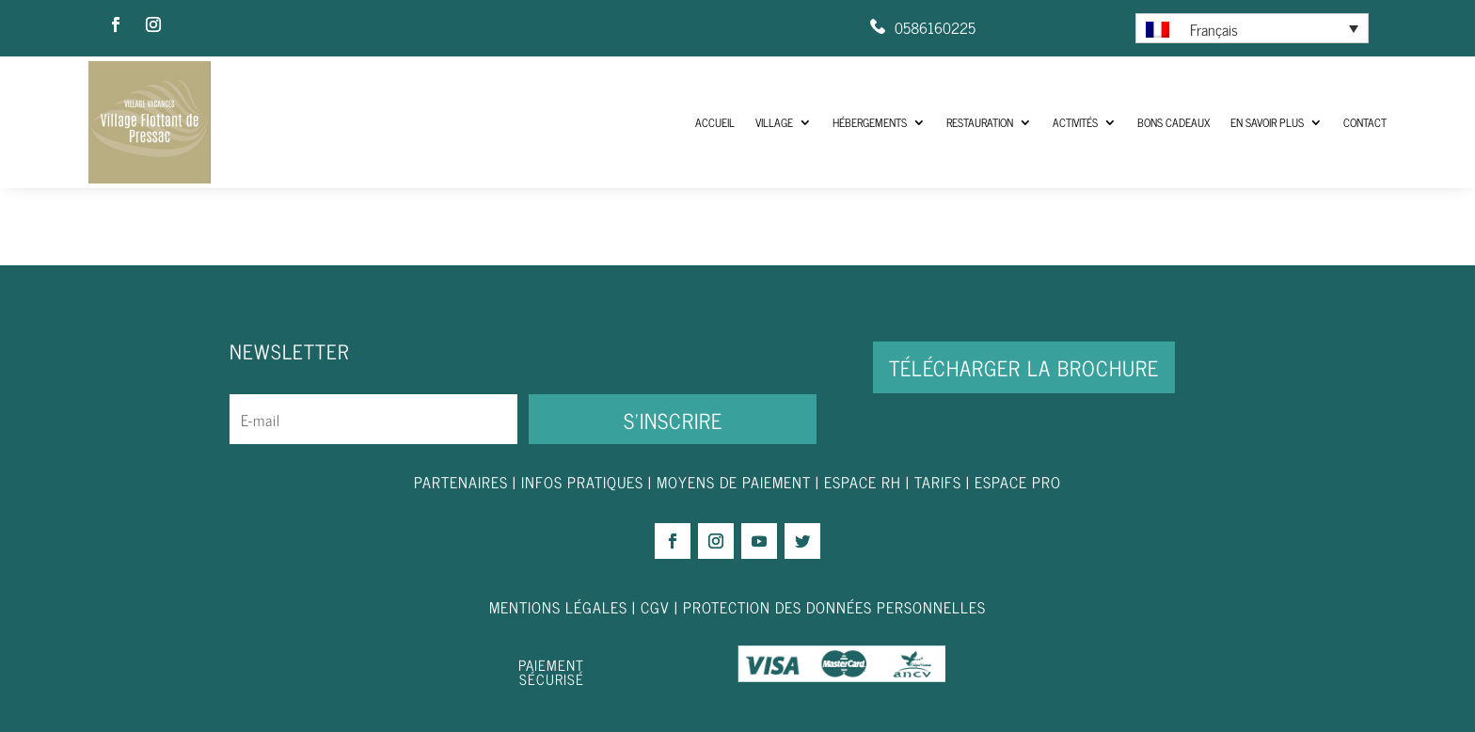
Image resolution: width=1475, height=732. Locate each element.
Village (774, 122)
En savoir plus (1267, 122)
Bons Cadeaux (1173, 122)
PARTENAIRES (461, 481)
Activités (1075, 122)
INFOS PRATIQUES (582, 481)
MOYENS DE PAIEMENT (734, 481)
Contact (1365, 122)
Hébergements (870, 122)
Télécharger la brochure (1024, 367)
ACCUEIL (715, 122)
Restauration (979, 122)
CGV (655, 607)
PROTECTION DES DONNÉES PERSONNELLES (834, 607)
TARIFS (940, 481)
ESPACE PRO (1018, 481)
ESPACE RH (862, 481)
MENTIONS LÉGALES (558, 607)
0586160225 (935, 27)
